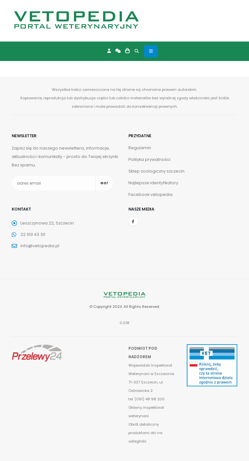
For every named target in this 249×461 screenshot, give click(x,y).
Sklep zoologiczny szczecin (156, 171)
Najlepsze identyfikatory (153, 183)
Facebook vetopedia (150, 194)
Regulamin (139, 148)
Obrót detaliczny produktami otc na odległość (145, 433)
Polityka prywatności (149, 159)
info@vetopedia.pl (39, 246)
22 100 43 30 (32, 234)
